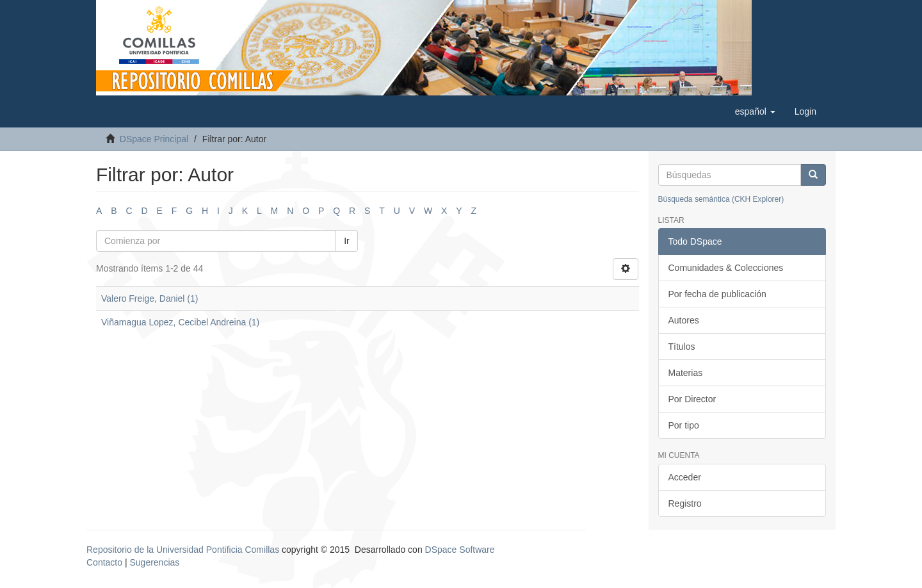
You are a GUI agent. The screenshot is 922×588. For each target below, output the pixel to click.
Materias (685, 373)
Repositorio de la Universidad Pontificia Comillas (182, 549)
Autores (683, 320)
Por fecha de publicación (717, 294)
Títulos (681, 346)
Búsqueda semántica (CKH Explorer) (721, 199)
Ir (347, 241)
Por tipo (683, 425)
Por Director (692, 399)
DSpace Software (460, 549)
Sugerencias (154, 562)
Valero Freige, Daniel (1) (149, 298)
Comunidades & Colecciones (726, 268)
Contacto (104, 562)
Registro (685, 503)
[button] (755, 111)
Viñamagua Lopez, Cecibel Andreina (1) (180, 322)
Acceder (684, 477)
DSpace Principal (154, 139)
